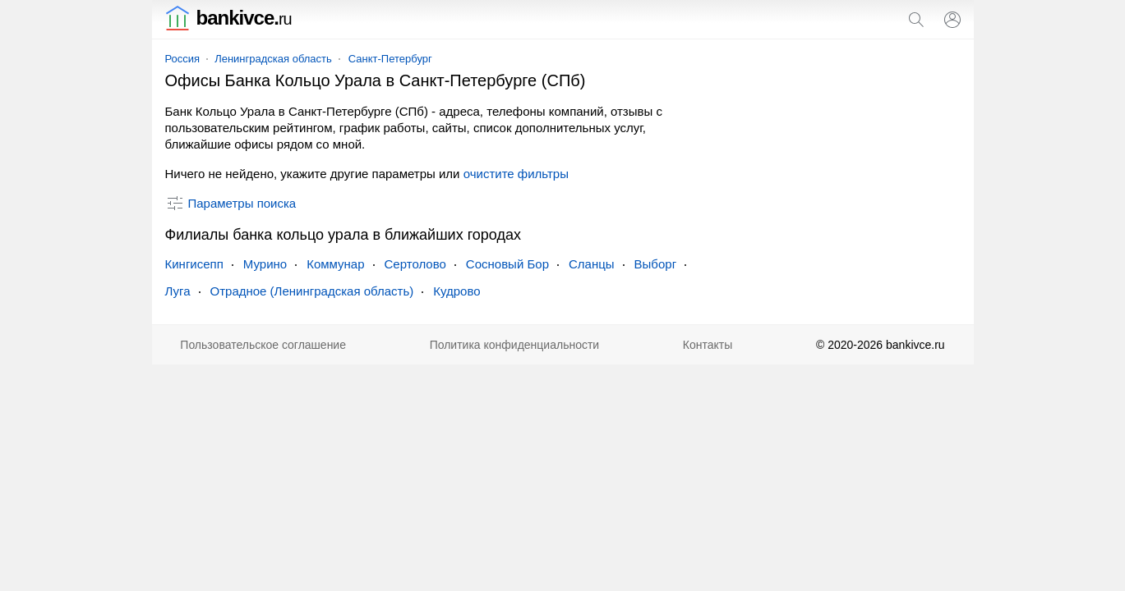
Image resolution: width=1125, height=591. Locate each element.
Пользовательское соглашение (263, 344)
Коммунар (335, 264)
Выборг (655, 264)
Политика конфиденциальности (515, 344)
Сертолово (415, 264)
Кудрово (456, 291)
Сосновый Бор (507, 264)
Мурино (265, 264)
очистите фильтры (516, 174)
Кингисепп (194, 264)
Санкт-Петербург (390, 59)
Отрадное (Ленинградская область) (312, 291)
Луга (178, 291)
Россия (183, 59)
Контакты (707, 344)
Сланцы (592, 264)
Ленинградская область (273, 59)
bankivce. (228, 18)
